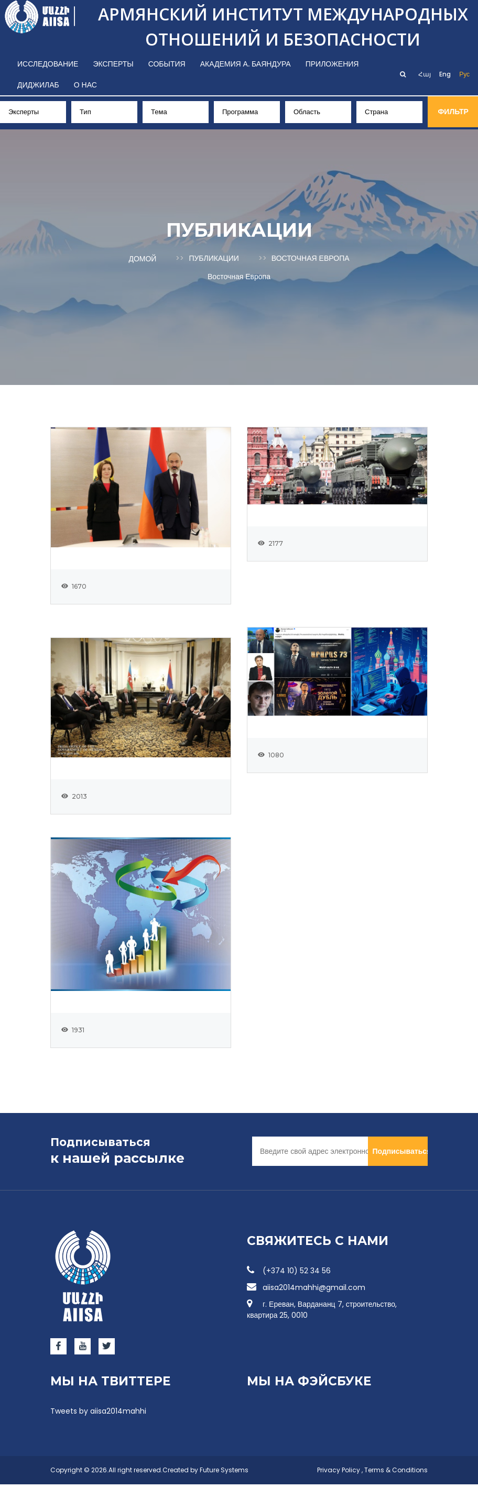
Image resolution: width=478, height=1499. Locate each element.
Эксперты (113, 64)
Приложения (332, 64)
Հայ (424, 74)
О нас (85, 85)
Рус (464, 74)
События (167, 64)
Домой (142, 258)
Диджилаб (38, 85)
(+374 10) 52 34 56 (289, 1285)
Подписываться (400, 1165)
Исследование (47, 64)
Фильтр (455, 111)
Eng (445, 74)
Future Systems (224, 1484)
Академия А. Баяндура (245, 64)
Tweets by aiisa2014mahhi (98, 1425)
